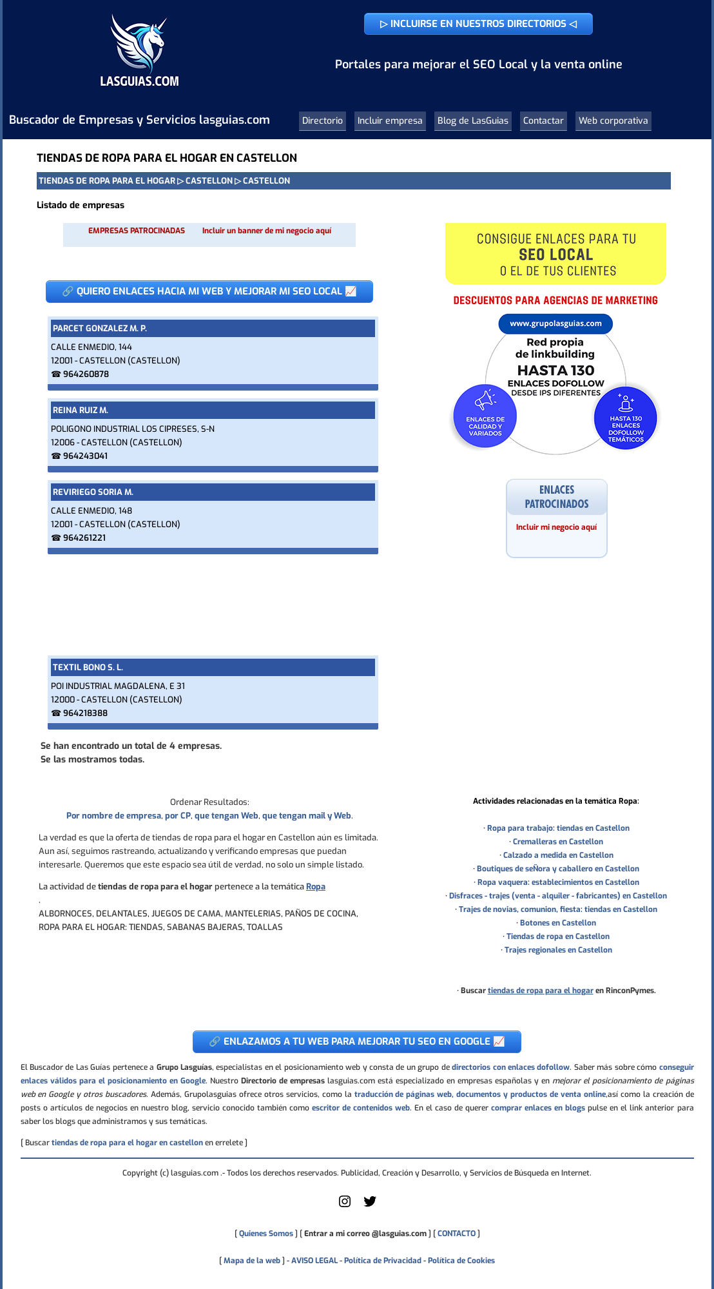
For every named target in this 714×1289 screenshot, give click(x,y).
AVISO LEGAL (314, 1260)
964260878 (86, 374)
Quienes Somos (266, 1233)
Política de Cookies (461, 1260)
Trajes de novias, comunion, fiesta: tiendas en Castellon (558, 909)
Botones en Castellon (558, 923)
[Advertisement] (209, 605)
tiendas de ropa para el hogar (540, 990)
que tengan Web (226, 815)
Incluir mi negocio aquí (556, 527)
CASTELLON (209, 180)
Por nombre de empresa (113, 815)
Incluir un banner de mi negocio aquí (266, 231)
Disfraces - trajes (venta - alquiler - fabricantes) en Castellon (558, 896)
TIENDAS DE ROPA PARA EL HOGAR (107, 180)
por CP (178, 815)
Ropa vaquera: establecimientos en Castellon (558, 882)
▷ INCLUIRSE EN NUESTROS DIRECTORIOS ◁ (478, 23)
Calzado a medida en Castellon (558, 855)
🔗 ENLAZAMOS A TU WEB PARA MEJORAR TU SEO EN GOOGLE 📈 (357, 1041)
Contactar (543, 121)
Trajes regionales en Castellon (558, 950)
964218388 (85, 713)
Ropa (315, 886)
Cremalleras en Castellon (558, 842)
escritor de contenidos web (361, 1108)
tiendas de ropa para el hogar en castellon (127, 1143)
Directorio (322, 121)
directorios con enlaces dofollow (511, 1067)
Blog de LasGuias (473, 121)
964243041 (85, 456)
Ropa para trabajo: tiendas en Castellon (558, 828)
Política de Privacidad (382, 1260)
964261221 (84, 537)
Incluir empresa (390, 121)
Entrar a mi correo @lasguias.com (365, 1233)
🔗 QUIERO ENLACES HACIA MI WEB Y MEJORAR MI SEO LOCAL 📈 (209, 291)
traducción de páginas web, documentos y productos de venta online (480, 1094)
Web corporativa (613, 121)
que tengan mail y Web (306, 815)
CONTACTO (457, 1233)
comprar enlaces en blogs (538, 1108)
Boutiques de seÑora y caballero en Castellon (558, 869)
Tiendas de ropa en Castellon (558, 936)
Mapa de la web (251, 1260)
